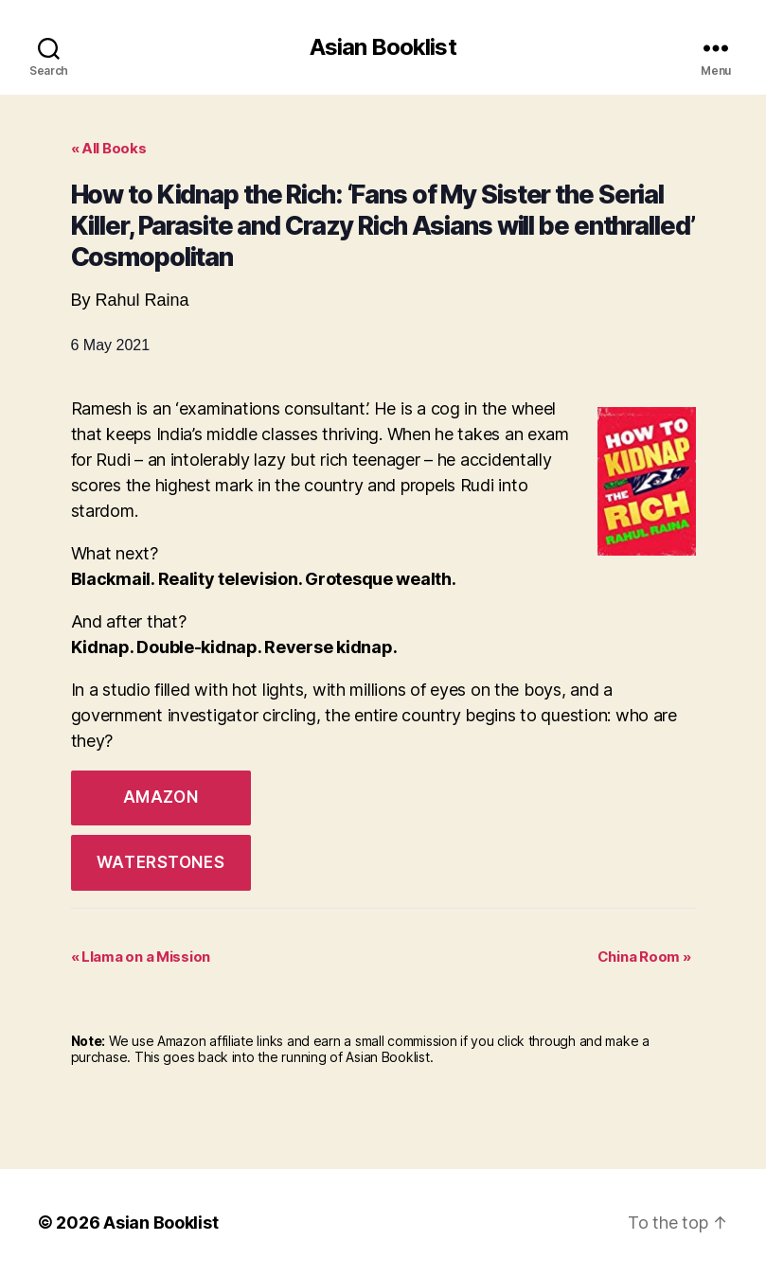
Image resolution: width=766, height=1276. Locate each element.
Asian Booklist (382, 47)
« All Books (109, 148)
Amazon (160, 797)
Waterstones (160, 862)
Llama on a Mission (141, 957)
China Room (644, 957)
